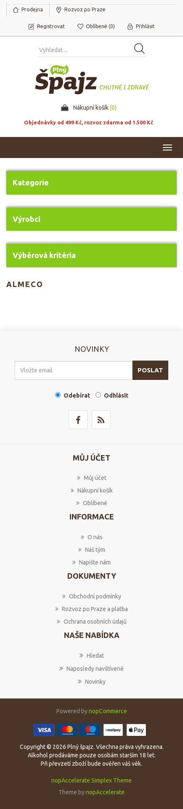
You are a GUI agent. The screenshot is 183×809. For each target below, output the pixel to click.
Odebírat (77, 395)
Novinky (92, 681)
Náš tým (91, 549)
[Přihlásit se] (74, 370)
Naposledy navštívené (91, 668)
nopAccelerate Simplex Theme (91, 780)
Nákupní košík (92, 490)
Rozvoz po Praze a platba (91, 609)
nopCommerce (108, 711)
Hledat (92, 655)
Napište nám (91, 562)
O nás (92, 537)
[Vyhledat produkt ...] (91, 50)
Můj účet (91, 477)
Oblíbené (91, 503)
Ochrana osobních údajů (92, 621)
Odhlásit (116, 395)
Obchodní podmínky (91, 596)
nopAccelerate (105, 792)
